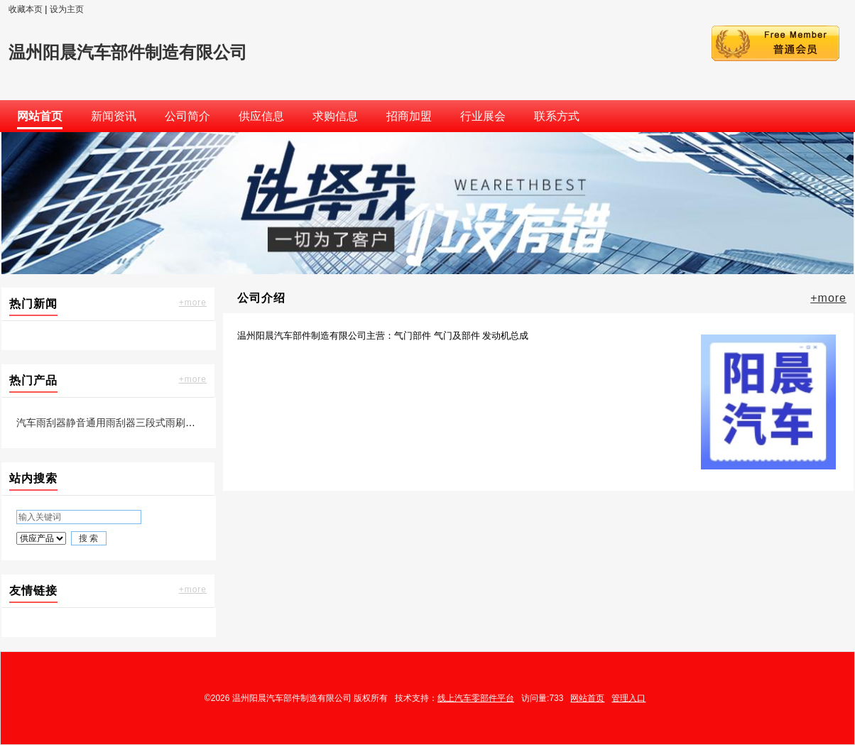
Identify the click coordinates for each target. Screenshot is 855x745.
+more (193, 303)
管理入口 (628, 698)
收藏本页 (26, 9)
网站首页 (587, 698)
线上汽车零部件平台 (475, 698)
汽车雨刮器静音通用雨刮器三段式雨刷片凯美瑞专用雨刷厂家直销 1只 (169, 422)
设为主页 (67, 9)
